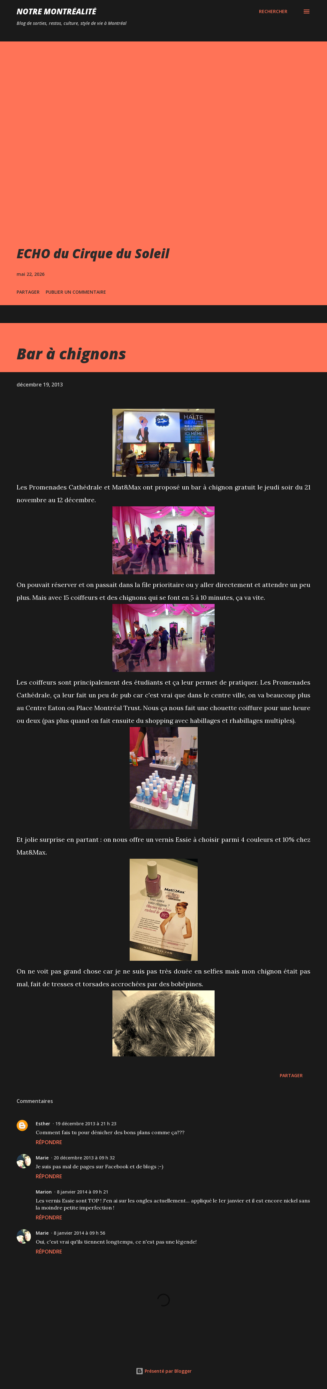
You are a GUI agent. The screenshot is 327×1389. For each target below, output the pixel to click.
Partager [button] (28, 292)
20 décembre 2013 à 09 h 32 (84, 1158)
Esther (43, 1124)
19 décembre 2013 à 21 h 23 (85, 1124)
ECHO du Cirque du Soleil (93, 253)
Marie (42, 1158)
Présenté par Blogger (164, 1371)
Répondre (49, 1142)
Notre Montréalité (56, 11)
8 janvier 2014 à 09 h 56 (79, 1233)
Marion (44, 1192)
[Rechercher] (273, 11)
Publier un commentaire (76, 292)
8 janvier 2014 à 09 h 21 (82, 1192)
